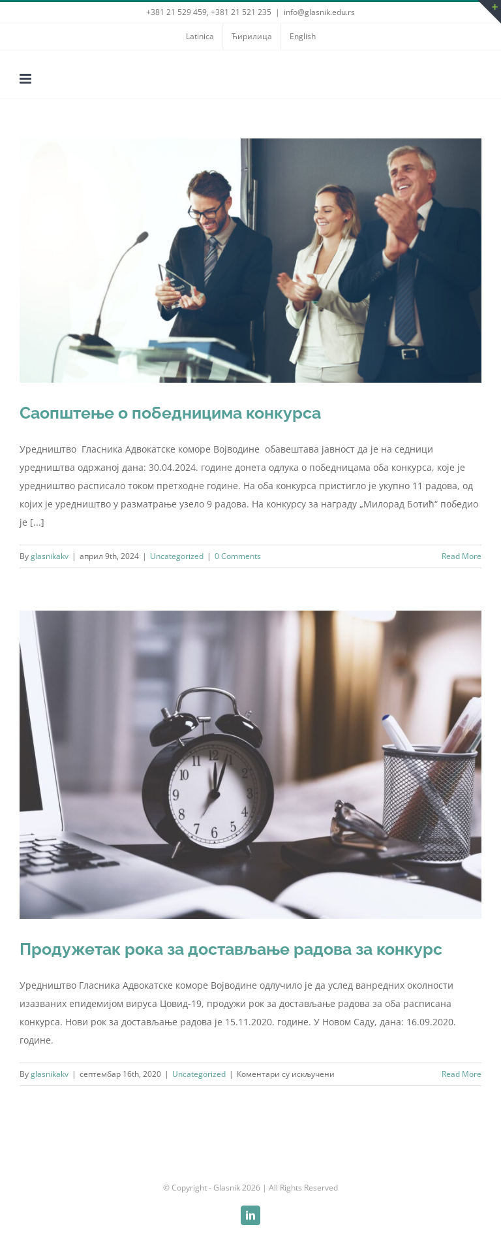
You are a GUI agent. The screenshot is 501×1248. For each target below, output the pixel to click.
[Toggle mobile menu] (26, 79)
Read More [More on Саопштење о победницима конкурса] (461, 556)
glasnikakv (49, 556)
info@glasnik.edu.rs (319, 12)
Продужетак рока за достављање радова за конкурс (231, 949)
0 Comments (238, 556)
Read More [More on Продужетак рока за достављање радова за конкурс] (461, 1074)
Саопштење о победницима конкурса (170, 413)
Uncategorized (177, 556)
